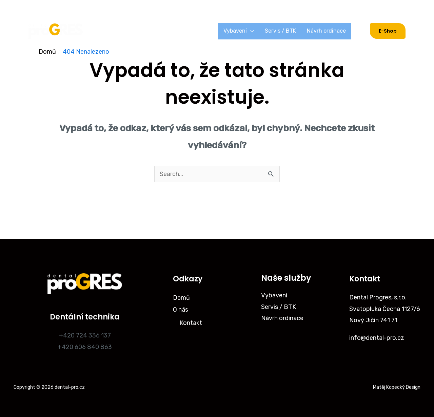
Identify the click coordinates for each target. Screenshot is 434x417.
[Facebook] (53, 8)
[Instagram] (35, 8)
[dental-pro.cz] (55, 30)
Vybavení (248, 31)
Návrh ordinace (329, 31)
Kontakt (191, 322)
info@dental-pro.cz (376, 338)
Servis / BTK (288, 31)
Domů (102, 31)
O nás (125, 31)
